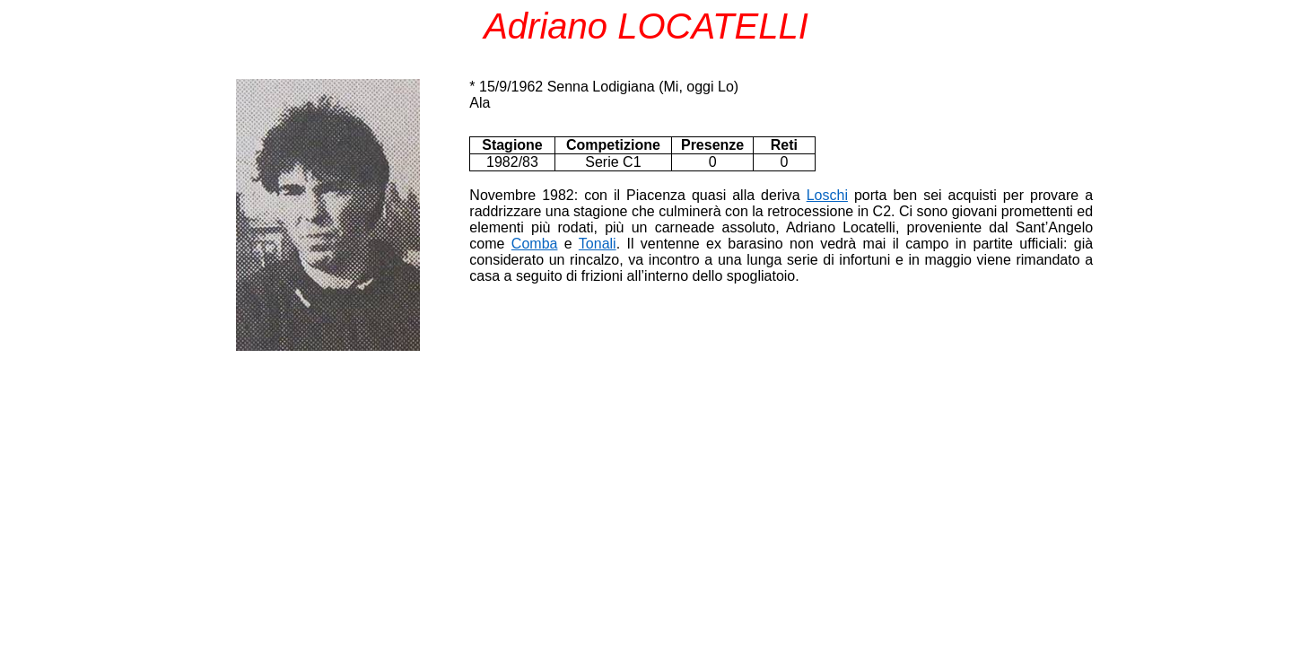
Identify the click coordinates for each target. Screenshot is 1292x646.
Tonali (597, 243)
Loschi (827, 195)
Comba (534, 243)
